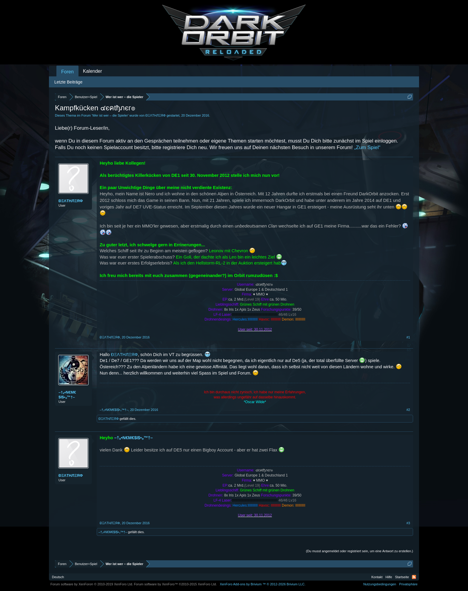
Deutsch (58, 577)
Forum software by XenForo (91, 584)
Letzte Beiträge (68, 82)
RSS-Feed (414, 577)
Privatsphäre (408, 584)
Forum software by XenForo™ (175, 584)
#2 (408, 409)
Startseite (402, 577)
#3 (408, 523)
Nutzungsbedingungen (379, 584)
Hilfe (389, 577)
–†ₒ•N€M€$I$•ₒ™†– (67, 394)
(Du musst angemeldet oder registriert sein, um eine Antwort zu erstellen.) (359, 551)
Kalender (92, 71)
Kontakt (376, 577)
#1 (408, 337)
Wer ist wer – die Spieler (110, 115)
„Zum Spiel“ (367, 147)
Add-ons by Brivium (262, 584)
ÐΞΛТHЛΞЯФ (155, 115)
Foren (67, 71)
